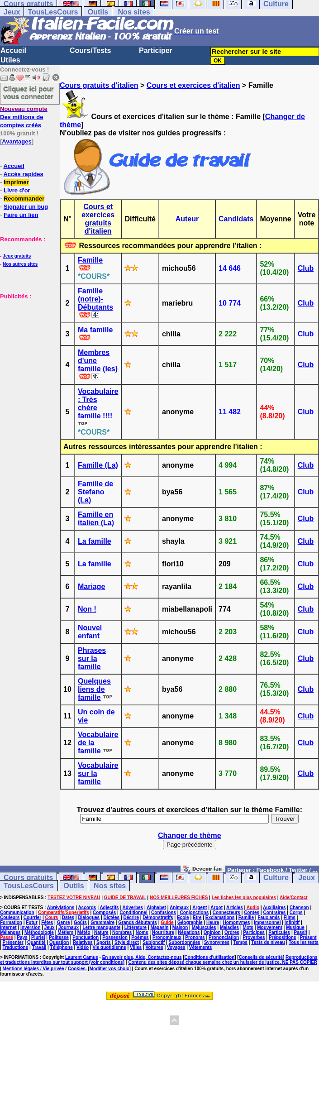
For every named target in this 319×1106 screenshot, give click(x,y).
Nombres (122, 932)
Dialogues (89, 917)
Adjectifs (109, 907)
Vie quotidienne (109, 947)
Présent (308, 937)
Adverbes (133, 907)
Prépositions (282, 937)
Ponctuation (85, 937)
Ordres (231, 932)
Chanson (299, 907)
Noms (142, 932)
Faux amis (268, 917)
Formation (11, 922)
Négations (189, 932)
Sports (103, 942)
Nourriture (163, 932)
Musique (295, 927)
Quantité (36, 942)
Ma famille (95, 330)
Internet (8, 927)
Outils (98, 12)
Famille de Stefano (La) (95, 492)
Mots (248, 927)
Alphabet (156, 907)
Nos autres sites (20, 264)
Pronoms (195, 937)
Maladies (229, 927)
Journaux (68, 927)
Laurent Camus (81, 957)
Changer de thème (189, 835)
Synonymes (216, 942)
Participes (254, 932)
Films (289, 917)
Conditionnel (134, 912)
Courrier (32, 917)
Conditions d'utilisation (210, 957)
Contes (251, 912)
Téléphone (61, 947)
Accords (87, 907)
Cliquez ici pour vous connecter (28, 92)
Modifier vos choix (109, 968)
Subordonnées (184, 942)
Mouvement (269, 927)
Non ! (87, 609)
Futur (32, 922)
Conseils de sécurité (261, 957)
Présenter (13, 942)
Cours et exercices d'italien (193, 85)
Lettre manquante (101, 927)
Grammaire (102, 922)
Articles (234, 907)
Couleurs (9, 917)
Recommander (24, 198)
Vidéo (82, 947)
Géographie (190, 922)
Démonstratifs (158, 917)
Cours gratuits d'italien (99, 85)
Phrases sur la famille (92, 658)
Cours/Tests (90, 50)
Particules (279, 932)
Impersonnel (267, 922)
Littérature (135, 927)
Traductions (16, 947)
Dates (68, 917)
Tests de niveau (268, 942)
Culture (276, 877)
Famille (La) (98, 465)
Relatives (83, 942)
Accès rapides (23, 174)
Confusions (163, 912)
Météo (83, 932)
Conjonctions (194, 912)
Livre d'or (17, 190)
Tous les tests (304, 942)
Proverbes (254, 937)
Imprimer (16, 182)
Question (59, 942)
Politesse (59, 937)
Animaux (179, 907)
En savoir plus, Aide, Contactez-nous (142, 957)
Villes (136, 947)
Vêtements (200, 947)
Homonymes (236, 922)
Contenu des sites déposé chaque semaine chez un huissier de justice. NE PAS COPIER (222, 962)
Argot (216, 907)
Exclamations (219, 917)
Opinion (212, 932)
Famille (90, 260)
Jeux (12, 12)
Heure (212, 922)
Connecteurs (226, 912)
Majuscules (204, 927)
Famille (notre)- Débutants (95, 299)
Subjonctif (154, 942)
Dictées (112, 917)
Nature (101, 932)
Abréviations (61, 907)
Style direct (126, 942)
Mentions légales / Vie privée (33, 968)
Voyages (176, 947)
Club (306, 268)
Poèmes (139, 937)
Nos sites (134, 12)
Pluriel (38, 937)
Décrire (130, 917)
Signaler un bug (26, 206)
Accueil (13, 50)
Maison (180, 927)
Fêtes (47, 922)
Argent (199, 907)
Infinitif (292, 922)
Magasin (159, 927)
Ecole (183, 917)
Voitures (154, 947)
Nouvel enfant (90, 632)
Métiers (65, 932)
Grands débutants (137, 922)
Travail (39, 947)
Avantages (16, 141)
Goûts (80, 922)
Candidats (236, 219)
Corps (296, 912)
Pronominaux (166, 937)
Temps (240, 942)
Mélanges (10, 932)
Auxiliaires (274, 907)
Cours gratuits (28, 877)
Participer (155, 50)
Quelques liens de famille (94, 689)
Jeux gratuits (17, 256)
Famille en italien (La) (96, 519)
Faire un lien (21, 214)
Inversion (30, 927)
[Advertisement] (27, 345)
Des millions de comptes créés (24, 117)
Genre (63, 922)
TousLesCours (53, 12)
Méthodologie (39, 932)
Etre (197, 917)
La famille (94, 541)
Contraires (274, 912)
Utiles (10, 60)
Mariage (91, 586)
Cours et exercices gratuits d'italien (97, 219)
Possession (115, 937)
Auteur (187, 219)
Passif (300, 932)
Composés (104, 912)
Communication (17, 912)
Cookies (77, 968)
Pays (22, 937)
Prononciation (224, 937)
